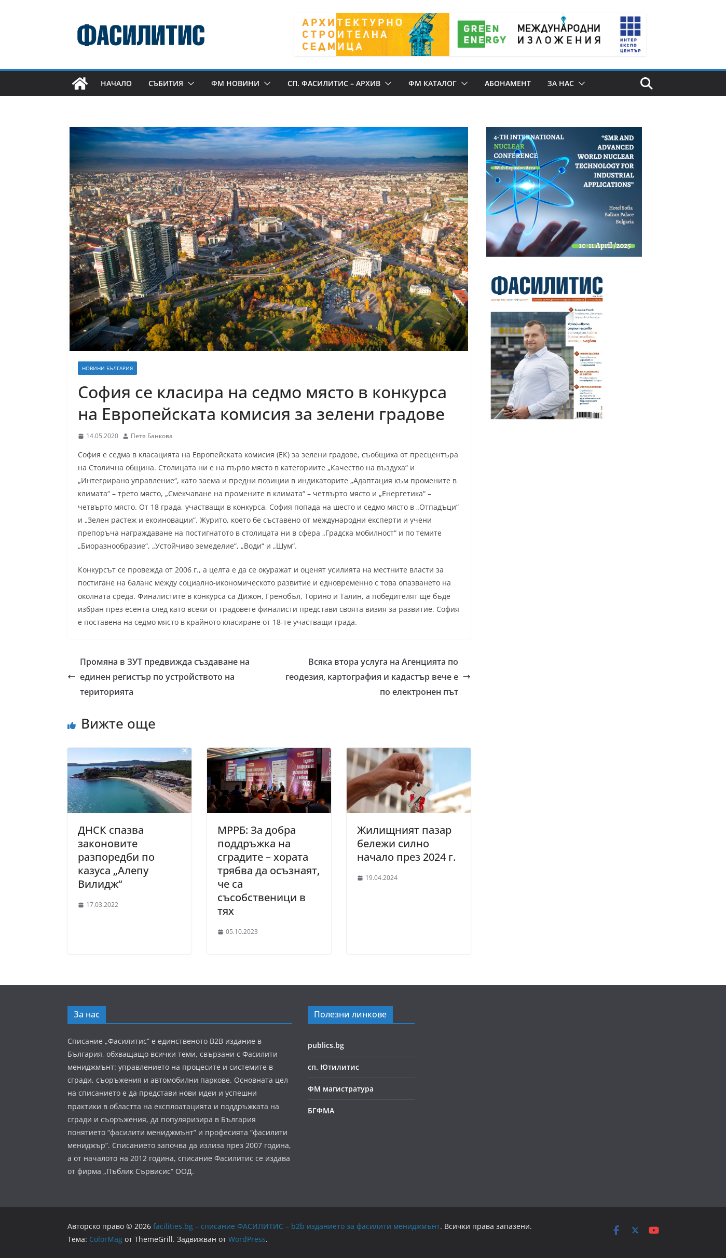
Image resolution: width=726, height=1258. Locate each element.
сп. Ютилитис (333, 1067)
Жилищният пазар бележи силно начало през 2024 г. (406, 843)
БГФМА (321, 1110)
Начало (116, 83)
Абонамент (508, 83)
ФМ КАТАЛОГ (432, 83)
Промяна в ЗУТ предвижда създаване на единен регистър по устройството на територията (158, 676)
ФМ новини (235, 83)
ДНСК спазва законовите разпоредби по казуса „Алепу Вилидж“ (116, 857)
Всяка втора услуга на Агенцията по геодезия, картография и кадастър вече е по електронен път (378, 676)
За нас (560, 83)
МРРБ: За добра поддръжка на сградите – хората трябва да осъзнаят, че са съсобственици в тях (268, 870)
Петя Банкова (152, 435)
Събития (165, 83)
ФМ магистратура (341, 1089)
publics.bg (326, 1045)
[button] (189, 83)
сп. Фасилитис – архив (333, 83)
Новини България (107, 368)
